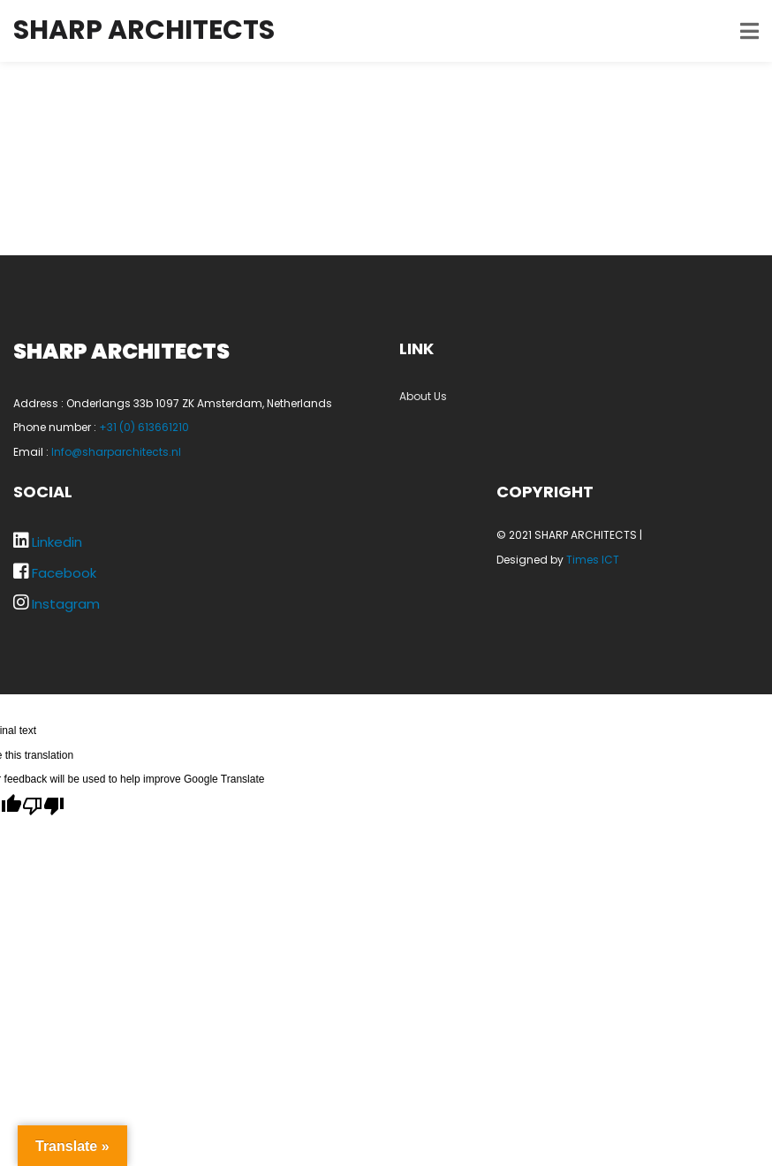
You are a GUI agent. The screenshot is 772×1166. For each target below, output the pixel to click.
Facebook (64, 573)
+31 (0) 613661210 (144, 427)
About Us (423, 396)
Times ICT (592, 559)
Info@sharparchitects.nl (116, 451)
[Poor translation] (43, 804)
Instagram (66, 603)
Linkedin (57, 542)
